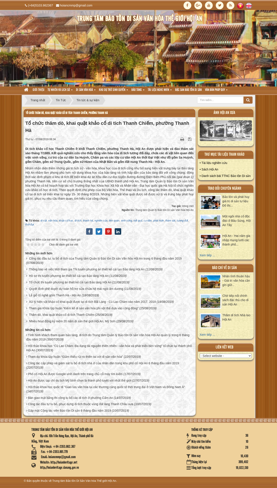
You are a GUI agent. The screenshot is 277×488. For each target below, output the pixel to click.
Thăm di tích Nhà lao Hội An (236, 317)
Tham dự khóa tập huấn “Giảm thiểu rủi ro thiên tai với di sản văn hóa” (75, 356)
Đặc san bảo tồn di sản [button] (188, 90)
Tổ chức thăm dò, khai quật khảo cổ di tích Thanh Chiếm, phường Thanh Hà (67, 113)
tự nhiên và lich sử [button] (60, 91)
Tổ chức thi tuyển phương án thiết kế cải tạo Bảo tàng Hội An (70, 282)
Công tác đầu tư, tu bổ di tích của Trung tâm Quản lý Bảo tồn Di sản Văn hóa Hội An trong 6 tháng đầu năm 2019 (105, 258)
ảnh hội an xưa (224, 113)
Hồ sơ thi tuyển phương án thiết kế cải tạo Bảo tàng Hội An (69, 276)
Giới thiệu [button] (38, 90)
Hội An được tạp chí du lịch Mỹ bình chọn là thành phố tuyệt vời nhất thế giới (79, 380)
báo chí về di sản (224, 268)
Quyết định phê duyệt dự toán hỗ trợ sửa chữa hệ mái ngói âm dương (76, 289)
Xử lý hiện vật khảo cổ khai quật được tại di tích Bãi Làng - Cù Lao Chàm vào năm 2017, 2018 (92, 301)
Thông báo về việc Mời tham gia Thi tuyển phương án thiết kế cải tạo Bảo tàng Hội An (87, 269)
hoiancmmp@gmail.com (76, 5)
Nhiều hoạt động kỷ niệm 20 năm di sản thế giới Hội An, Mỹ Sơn (72, 321)
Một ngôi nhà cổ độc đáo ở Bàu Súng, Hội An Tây (236, 221)
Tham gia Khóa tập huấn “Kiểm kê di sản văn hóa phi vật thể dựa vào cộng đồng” (83, 308)
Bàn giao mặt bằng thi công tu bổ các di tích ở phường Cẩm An (70, 398)
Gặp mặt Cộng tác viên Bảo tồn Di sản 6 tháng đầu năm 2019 (69, 410)
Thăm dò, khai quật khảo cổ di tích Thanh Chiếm (62, 314)
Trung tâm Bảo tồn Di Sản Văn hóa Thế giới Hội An (84, 480)
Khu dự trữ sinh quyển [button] (113, 91)
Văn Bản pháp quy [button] (216, 91)
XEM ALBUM (226, 131)
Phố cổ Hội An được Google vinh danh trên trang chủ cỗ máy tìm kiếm (75, 374)
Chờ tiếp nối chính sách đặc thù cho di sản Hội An (235, 300)
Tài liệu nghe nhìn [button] (160, 91)
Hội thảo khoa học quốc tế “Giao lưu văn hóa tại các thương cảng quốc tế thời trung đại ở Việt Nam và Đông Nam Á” (106, 387)
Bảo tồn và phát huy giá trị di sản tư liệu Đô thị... (236, 201)
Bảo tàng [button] (138, 91)
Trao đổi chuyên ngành (224, 188)
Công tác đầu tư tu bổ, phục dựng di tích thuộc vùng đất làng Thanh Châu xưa (80, 404)
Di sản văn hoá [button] (86, 91)
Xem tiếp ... (207, 255)
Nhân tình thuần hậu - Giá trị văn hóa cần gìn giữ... (236, 280)
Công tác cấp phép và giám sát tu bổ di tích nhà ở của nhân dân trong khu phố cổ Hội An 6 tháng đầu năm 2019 (103, 363)
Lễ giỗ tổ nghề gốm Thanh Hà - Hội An (55, 295)
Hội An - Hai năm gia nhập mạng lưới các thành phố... (236, 240)
